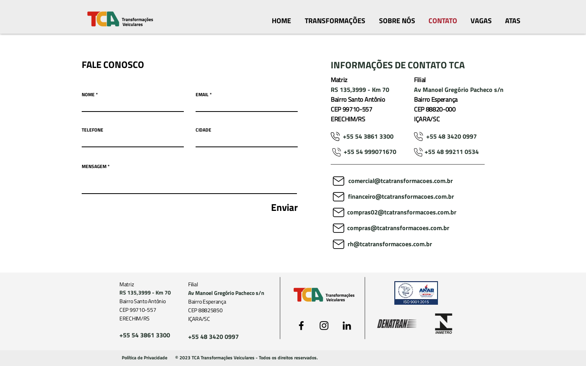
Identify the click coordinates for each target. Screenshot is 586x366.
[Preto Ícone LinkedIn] (347, 325)
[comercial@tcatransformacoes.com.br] (400, 181)
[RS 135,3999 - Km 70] (365, 90)
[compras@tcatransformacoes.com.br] (404, 228)
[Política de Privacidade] (144, 358)
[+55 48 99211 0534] (451, 152)
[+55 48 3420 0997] (451, 136)
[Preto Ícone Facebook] (301, 325)
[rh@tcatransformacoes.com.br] (389, 244)
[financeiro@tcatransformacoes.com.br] (401, 196)
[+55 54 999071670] (369, 152)
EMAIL (202, 94)
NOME (88, 94)
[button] (246, 358)
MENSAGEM (94, 166)
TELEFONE (92, 130)
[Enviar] (261, 207)
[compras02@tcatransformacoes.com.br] (401, 212)
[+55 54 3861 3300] (368, 136)
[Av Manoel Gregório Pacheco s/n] (460, 90)
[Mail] (338, 181)
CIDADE (203, 130)
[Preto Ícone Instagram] (324, 325)
